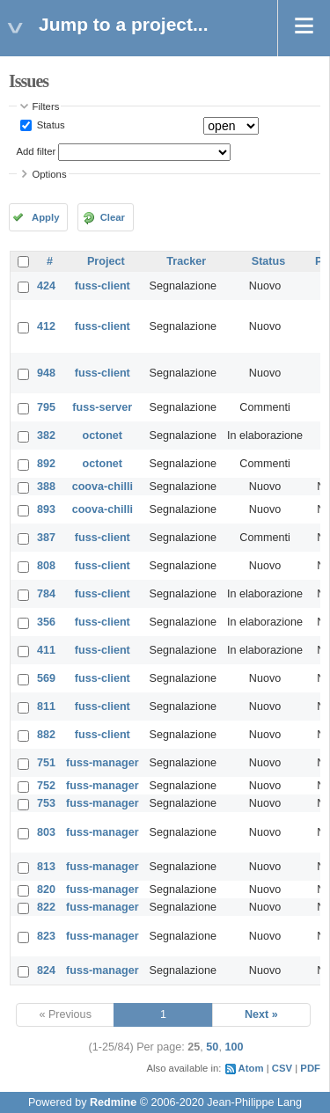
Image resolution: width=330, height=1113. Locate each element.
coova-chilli (102, 486)
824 (46, 970)
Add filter (36, 151)
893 (46, 509)
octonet (102, 435)
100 (233, 1047)
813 (46, 866)
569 (46, 678)
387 (46, 537)
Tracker (186, 261)
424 (46, 286)
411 (46, 650)
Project (106, 261)
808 (46, 566)
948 (46, 373)
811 (46, 706)
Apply (45, 217)
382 (46, 435)
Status (49, 125)
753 (46, 803)
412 (46, 326)
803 (46, 832)
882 (46, 735)
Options (50, 174)
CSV (282, 1068)
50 (212, 1047)
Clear (112, 217)
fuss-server (102, 407)
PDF (310, 1068)
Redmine (113, 1102)
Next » (261, 1014)
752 (46, 786)
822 (46, 907)
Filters (46, 106)
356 (46, 622)
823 (46, 936)
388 (46, 486)
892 (46, 464)
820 (46, 889)
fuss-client (102, 286)
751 (46, 763)
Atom (251, 1068)
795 (46, 407)
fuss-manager (102, 763)
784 (46, 594)
